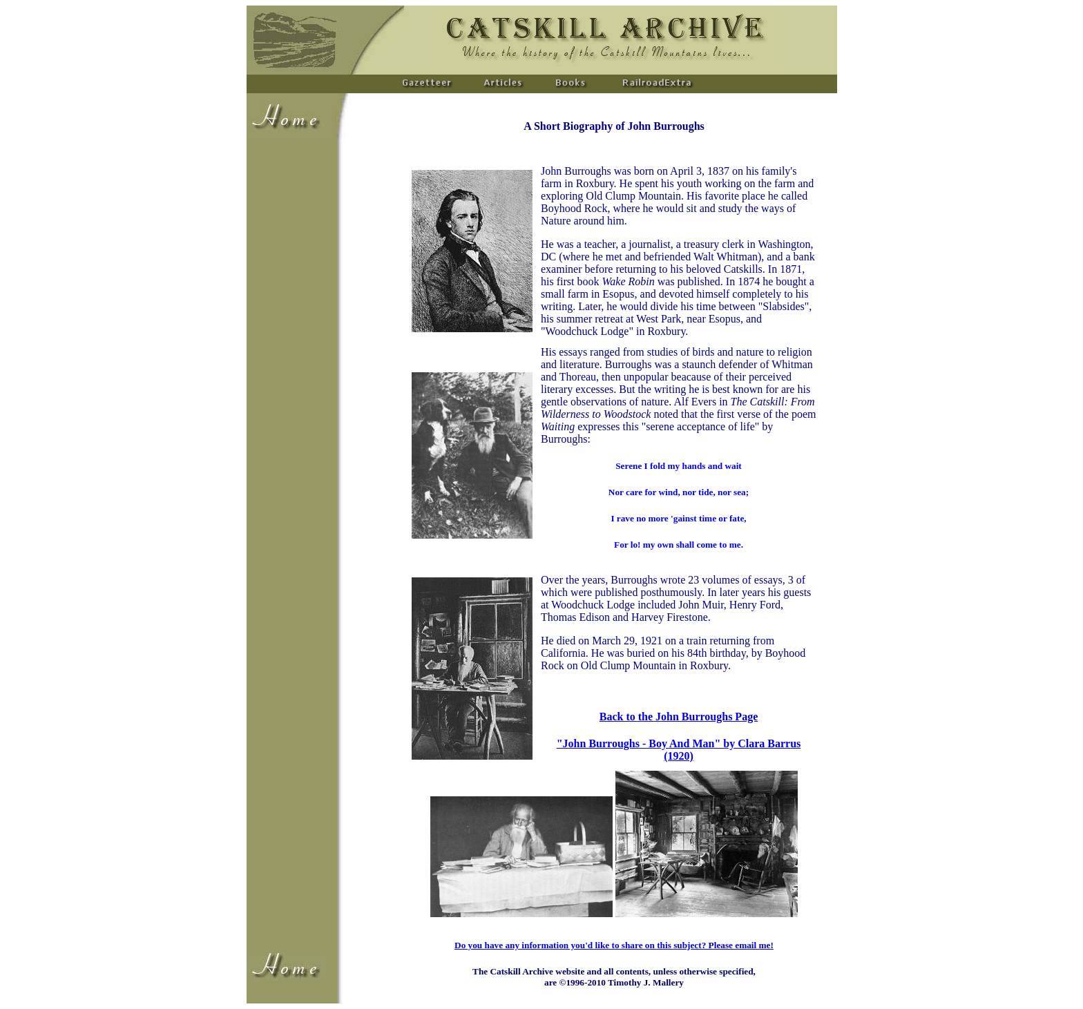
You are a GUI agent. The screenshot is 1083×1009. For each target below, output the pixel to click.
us (795, 743)
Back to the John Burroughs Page (679, 716)
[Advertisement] (288, 349)
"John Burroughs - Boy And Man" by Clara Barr (673, 743)
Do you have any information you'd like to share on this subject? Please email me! (614, 945)
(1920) (678, 756)
